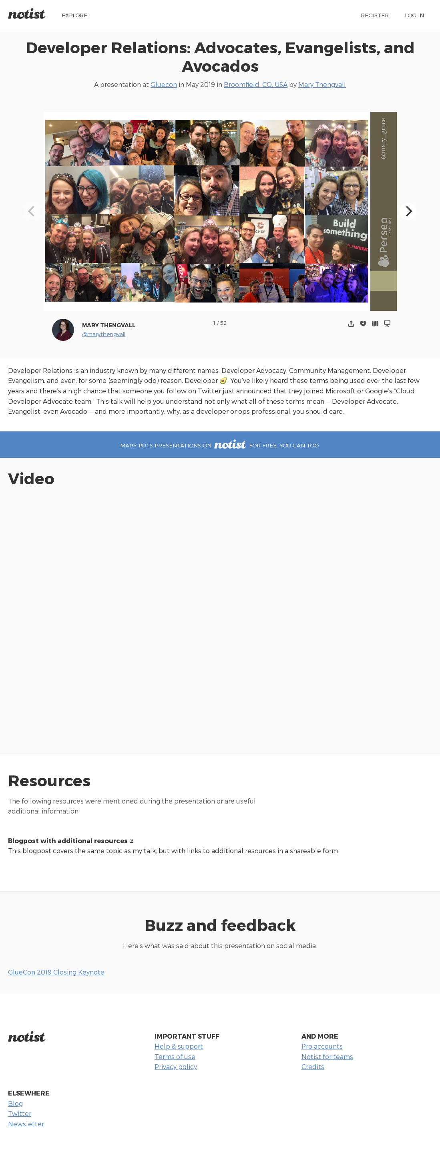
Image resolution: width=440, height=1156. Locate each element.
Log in (414, 15)
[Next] (408, 211)
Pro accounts (322, 1046)
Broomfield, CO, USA (255, 84)
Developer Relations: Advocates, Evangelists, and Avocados (220, 56)
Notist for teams (327, 1056)
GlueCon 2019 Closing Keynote (56, 972)
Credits (312, 1066)
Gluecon (164, 84)
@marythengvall (103, 333)
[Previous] (32, 211)
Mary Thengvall (322, 84)
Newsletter (26, 1124)
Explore (74, 15)
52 (223, 323)
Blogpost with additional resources (68, 840)
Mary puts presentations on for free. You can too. (220, 445)
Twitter (19, 1113)
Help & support (179, 1046)
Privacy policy (176, 1066)
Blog (15, 1103)
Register (375, 15)
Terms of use (175, 1056)
